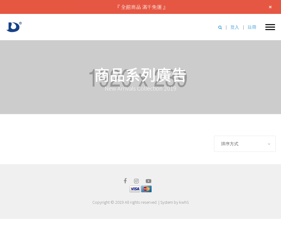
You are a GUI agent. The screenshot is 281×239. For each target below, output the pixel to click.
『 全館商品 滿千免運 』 (141, 7)
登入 (234, 27)
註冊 (252, 27)
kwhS (184, 202)
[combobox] (244, 144)
